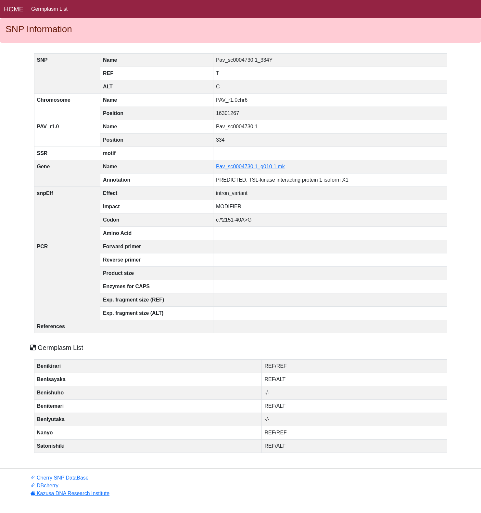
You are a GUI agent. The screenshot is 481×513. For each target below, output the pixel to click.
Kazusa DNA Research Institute (70, 493)
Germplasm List (49, 9)
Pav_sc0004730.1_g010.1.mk (250, 166)
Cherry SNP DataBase (59, 478)
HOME (13, 9)
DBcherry (44, 485)
